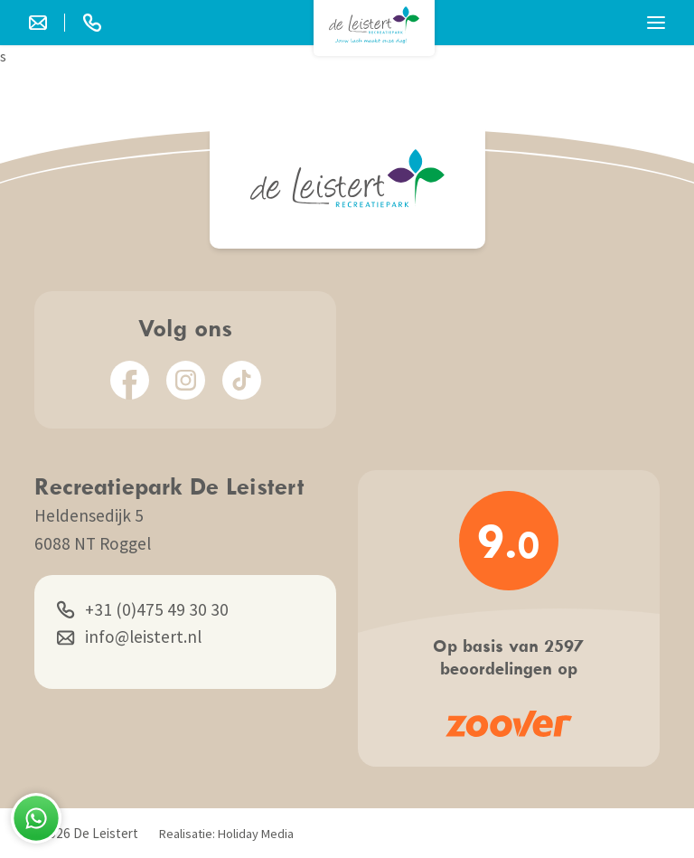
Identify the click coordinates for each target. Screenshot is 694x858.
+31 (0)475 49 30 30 (143, 610)
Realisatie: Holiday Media (226, 833)
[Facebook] (129, 380)
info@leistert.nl (129, 637)
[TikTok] (241, 380)
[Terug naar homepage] (374, 24)
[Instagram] (185, 380)
